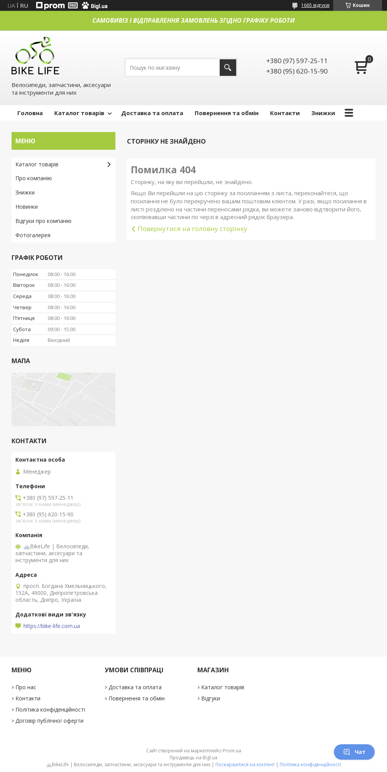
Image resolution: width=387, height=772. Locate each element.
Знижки (323, 113)
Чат (354, 751)
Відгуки (210, 698)
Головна (30, 113)
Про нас (25, 687)
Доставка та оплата (152, 113)
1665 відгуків (315, 5)
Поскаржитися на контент (245, 764)
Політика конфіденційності (50, 709)
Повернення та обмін (227, 113)
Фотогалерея (32, 235)
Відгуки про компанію (43, 220)
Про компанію (33, 178)
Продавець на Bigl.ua (193, 757)
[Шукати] (228, 67)
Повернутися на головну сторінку (192, 228)
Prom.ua (232, 750)
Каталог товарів (79, 113)
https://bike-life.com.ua (51, 626)
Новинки (26, 206)
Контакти (285, 113)
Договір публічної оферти (49, 720)
